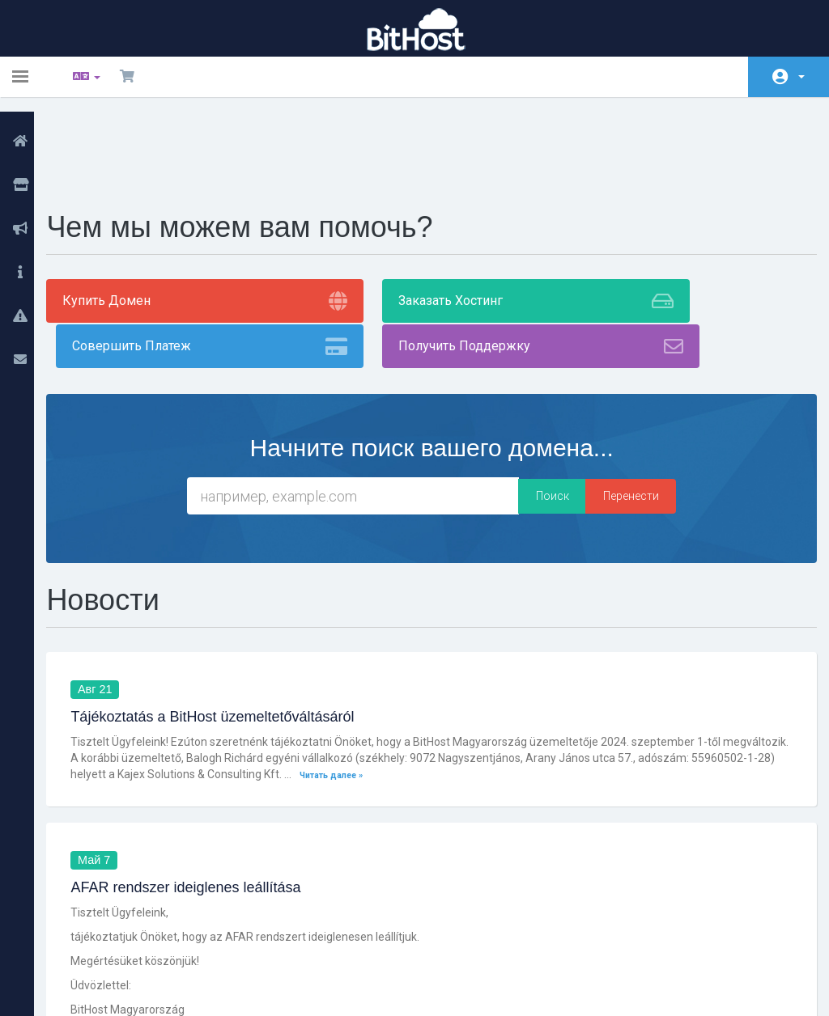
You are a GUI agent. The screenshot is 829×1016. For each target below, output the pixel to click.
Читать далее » (434, 642)
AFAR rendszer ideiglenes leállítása (204, 756)
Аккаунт (801, 76)
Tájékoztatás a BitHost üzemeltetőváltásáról (230, 585)
